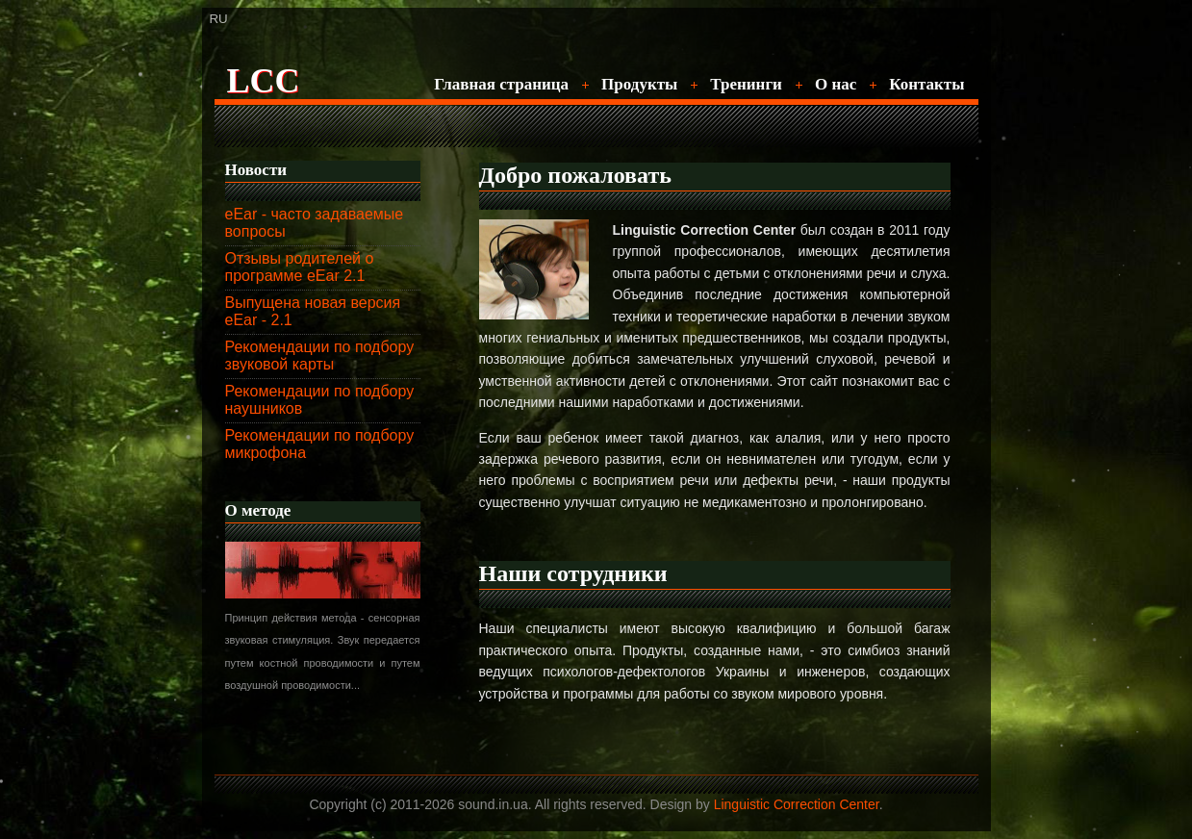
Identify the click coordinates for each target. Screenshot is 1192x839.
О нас (835, 84)
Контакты (926, 84)
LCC (263, 81)
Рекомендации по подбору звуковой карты (320, 355)
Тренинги (746, 84)
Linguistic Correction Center (796, 804)
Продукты (639, 84)
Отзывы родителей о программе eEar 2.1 (299, 267)
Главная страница (501, 84)
